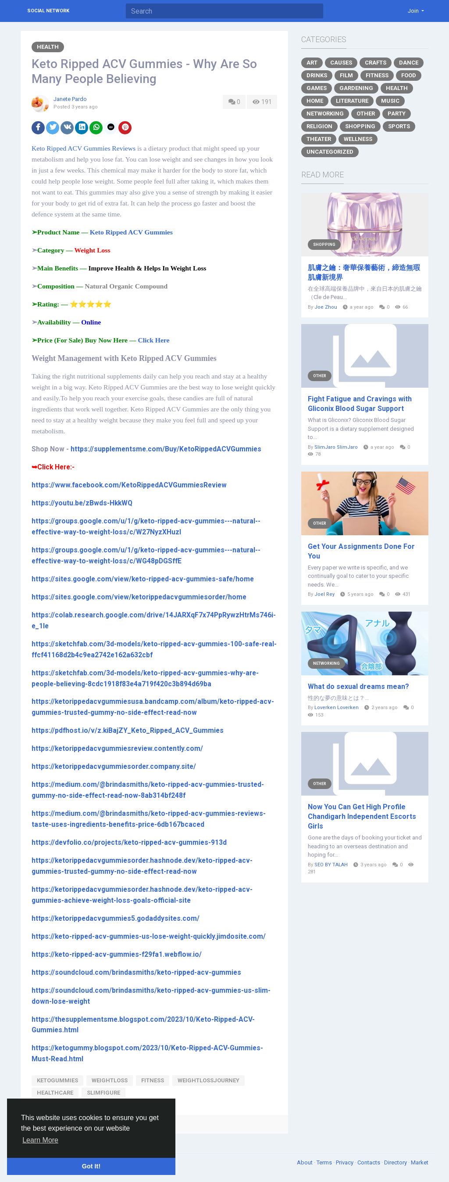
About (305, 1162)
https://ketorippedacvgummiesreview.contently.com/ (117, 749)
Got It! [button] (91, 1166)
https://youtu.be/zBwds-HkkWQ (82, 503)
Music (390, 100)
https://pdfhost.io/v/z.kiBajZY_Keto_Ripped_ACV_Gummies (128, 731)
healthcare (55, 1092)
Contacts (369, 1162)
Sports (399, 126)
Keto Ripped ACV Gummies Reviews (83, 148)
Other (365, 113)
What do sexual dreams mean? (358, 686)
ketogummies (57, 1080)
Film (346, 75)
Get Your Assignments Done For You (361, 551)
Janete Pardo (70, 99)
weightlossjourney (208, 1080)
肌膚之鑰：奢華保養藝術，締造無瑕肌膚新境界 (364, 272)
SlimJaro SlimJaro (336, 447)
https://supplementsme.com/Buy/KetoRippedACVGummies (166, 449)
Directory (396, 1162)
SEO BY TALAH (331, 865)
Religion (319, 126)
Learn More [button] (40, 1140)
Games (316, 88)
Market (419, 1162)
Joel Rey (324, 594)
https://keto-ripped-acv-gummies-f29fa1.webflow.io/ (117, 955)
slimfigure (103, 1092)
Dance (408, 62)
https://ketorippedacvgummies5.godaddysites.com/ (116, 919)
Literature (352, 100)
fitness (152, 1080)
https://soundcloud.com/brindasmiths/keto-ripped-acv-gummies (136, 973)
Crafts (375, 62)
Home (314, 100)
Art (311, 62)
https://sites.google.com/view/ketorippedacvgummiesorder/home (139, 597)
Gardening (356, 88)
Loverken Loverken (336, 707)
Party (397, 113)
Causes (341, 62)
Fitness (377, 75)
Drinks (316, 75)
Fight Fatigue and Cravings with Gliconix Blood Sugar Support (360, 404)
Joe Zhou (325, 307)
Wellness (358, 139)
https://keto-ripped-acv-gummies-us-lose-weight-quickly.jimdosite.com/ (149, 937)
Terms (325, 1162)
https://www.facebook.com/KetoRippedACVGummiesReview (129, 485)
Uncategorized (329, 151)
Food (408, 75)
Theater (318, 139)
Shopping (360, 126)
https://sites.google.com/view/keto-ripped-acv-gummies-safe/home (143, 579)
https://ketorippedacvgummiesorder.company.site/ (114, 767)
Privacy (345, 1162)
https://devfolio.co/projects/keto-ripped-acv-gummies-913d (129, 843)
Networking (325, 113)
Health (48, 46)
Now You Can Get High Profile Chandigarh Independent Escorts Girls (362, 816)
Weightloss (110, 1080)
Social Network (48, 11)
